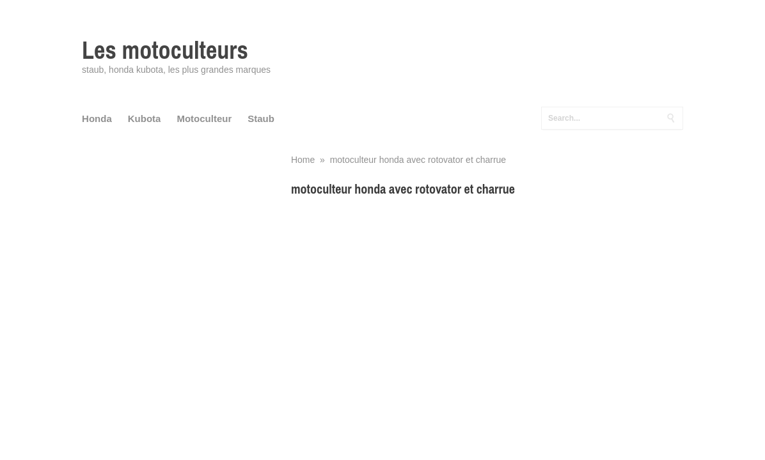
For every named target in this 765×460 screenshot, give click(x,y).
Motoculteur (204, 118)
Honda (97, 118)
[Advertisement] (487, 297)
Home (303, 160)
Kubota (144, 118)
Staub (261, 118)
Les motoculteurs (165, 50)
